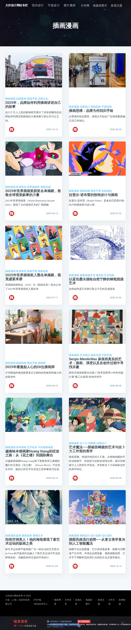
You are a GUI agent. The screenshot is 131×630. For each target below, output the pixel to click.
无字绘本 (32, 455)
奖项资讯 (21, 189)
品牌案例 (21, 98)
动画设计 (101, 451)
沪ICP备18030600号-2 (40, 602)
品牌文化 (43, 98)
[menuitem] (38, 5)
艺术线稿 (109, 279)
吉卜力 (84, 451)
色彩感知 (106, 192)
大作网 (85, 5)
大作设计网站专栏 (16, 5)
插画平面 (32, 98)
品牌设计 (85, 106)
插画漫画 (10, 98)
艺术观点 (85, 361)
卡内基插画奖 (45, 455)
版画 (18, 545)
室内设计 (38, 5)
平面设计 (54, 5)
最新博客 (57, 602)
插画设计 (85, 545)
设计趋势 (96, 545)
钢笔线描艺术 (87, 279)
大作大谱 (111, 602)
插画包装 (43, 275)
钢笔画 (99, 279)
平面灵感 (106, 361)
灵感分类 (78, 602)
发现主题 (116, 5)
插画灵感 (45, 189)
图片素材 (70, 5)
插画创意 (27, 545)
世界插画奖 (33, 189)
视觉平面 (96, 192)
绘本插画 (21, 455)
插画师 (42, 369)
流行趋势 (106, 545)
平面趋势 (106, 106)
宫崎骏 (92, 451)
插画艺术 (38, 545)
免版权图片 (100, 5)
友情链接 (122, 602)
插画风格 (96, 106)
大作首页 (68, 602)
